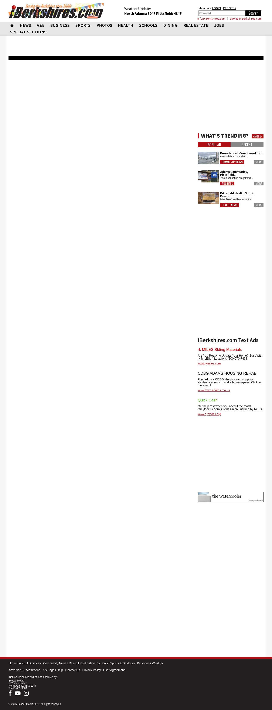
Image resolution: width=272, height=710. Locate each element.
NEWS (25, 25)
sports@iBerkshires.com (246, 18)
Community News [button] (232, 162)
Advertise (15, 670)
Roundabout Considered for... (241, 153)
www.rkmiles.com (209, 363)
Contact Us (72, 670)
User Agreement (114, 670)
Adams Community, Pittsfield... (234, 173)
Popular (214, 144)
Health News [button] (229, 205)
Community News (55, 663)
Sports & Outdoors (122, 663)
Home (13, 663)
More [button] (259, 162)
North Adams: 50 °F (140, 13)
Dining (73, 663)
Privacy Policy (91, 670)
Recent (247, 144)
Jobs (219, 25)
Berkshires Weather (150, 663)
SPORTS (83, 25)
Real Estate (87, 663)
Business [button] (227, 183)
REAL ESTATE (195, 25)
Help (60, 670)
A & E (22, 663)
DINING (170, 25)
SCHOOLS (148, 25)
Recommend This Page (38, 670)
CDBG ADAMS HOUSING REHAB (227, 373)
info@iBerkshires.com (211, 18)
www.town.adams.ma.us (214, 390)
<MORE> (257, 136)
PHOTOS (104, 25)
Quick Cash (208, 400)
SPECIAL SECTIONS (28, 31)
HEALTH (125, 25)
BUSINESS (60, 25)
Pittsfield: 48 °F (169, 13)
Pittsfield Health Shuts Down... (237, 194)
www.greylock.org (209, 414)
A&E (40, 25)
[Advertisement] (101, 227)
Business (35, 663)
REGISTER (229, 8)
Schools (102, 663)
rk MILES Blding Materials (220, 349)
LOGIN (216, 8)
